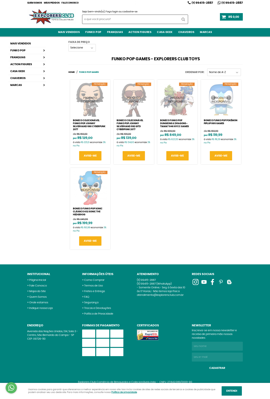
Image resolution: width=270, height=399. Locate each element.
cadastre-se (129, 11)
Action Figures (139, 32)
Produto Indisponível (90, 100)
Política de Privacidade (98, 313)
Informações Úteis (97, 274)
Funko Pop (93, 32)
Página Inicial (37, 280)
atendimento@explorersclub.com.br (160, 295)
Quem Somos (34, 3)
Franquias (115, 32)
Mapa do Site (37, 291)
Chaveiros (186, 32)
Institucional (38, 274)
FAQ (86, 297)
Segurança (91, 302)
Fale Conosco (70, 3)
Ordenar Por (194, 72)
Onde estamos (38, 302)
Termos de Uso (93, 285)
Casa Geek (165, 32)
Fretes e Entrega (94, 291)
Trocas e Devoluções (97, 308)
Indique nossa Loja (41, 308)
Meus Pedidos (52, 3)
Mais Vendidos (69, 32)
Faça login (112, 11)
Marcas (206, 32)
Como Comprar (94, 280)
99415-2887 (202, 2)
